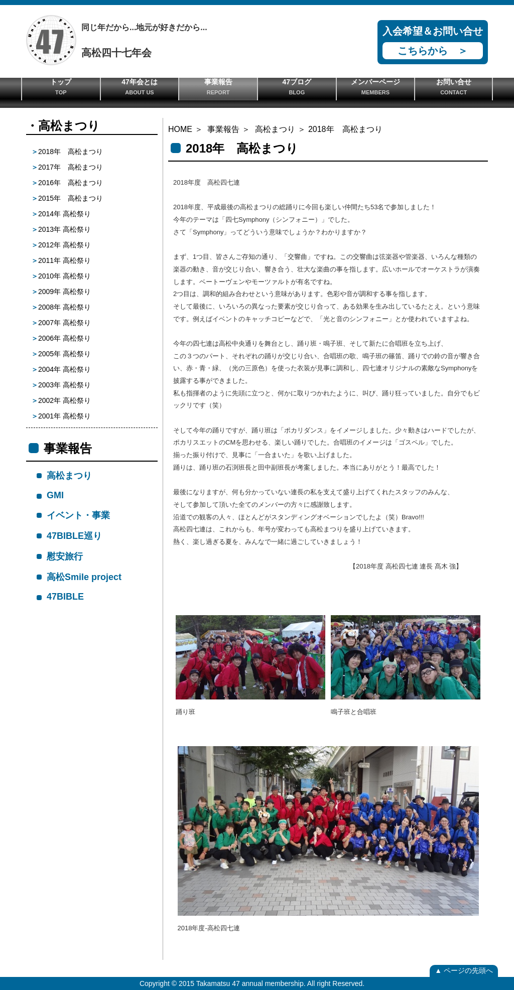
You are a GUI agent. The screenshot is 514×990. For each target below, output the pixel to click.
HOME (180, 129)
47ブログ (297, 86)
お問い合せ (453, 86)
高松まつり (275, 129)
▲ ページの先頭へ (464, 970)
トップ (61, 86)
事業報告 (218, 86)
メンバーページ (376, 86)
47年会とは (140, 86)
